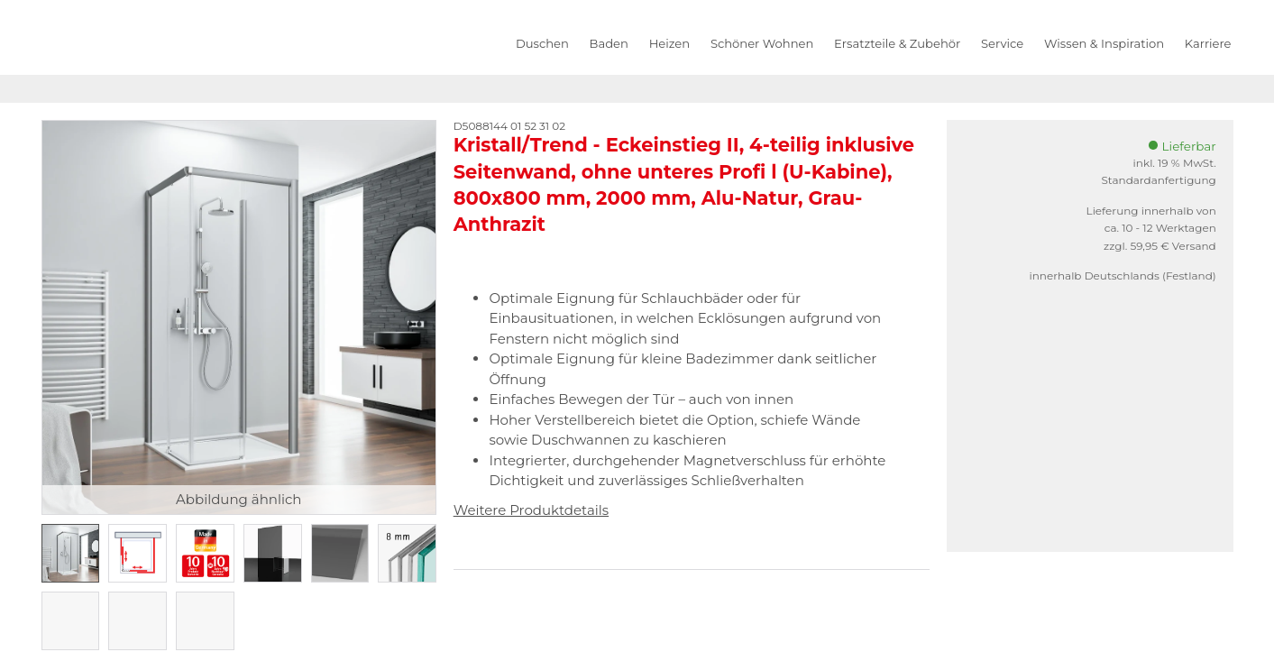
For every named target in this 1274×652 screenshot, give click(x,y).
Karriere (1208, 43)
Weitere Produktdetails (531, 510)
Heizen (669, 43)
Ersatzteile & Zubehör (897, 43)
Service (1002, 43)
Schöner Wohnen (761, 43)
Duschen (542, 43)
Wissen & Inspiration (1104, 43)
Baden (609, 43)
